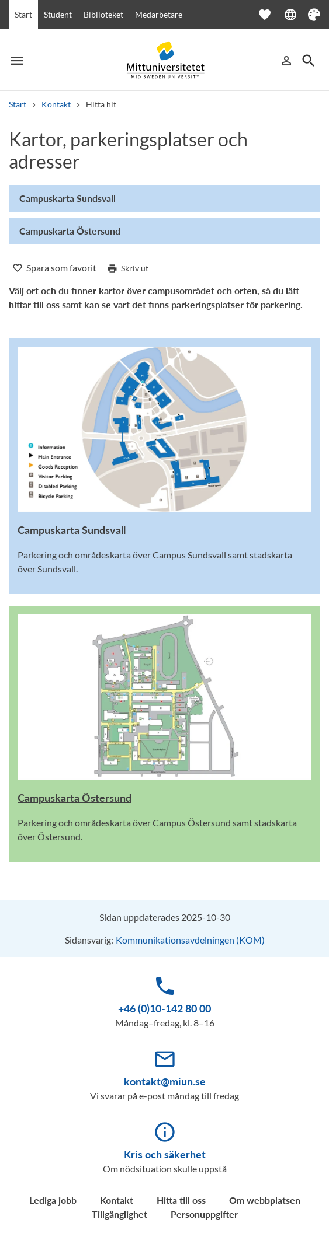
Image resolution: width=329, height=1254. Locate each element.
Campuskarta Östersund (74, 797)
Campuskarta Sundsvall (72, 529)
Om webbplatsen (264, 1200)
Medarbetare (158, 14)
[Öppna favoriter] (270, 15)
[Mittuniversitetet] (165, 60)
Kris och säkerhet (165, 1154)
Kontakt (56, 104)
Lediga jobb (53, 1200)
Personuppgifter (204, 1214)
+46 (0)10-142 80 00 (164, 1008)
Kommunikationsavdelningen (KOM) (190, 939)
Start (23, 14)
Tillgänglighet (119, 1214)
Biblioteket (103, 14)
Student (58, 14)
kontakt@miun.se (165, 1081)
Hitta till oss (181, 1200)
